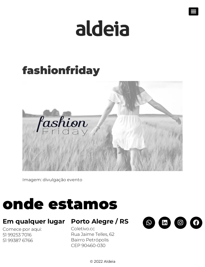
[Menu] (193, 11)
